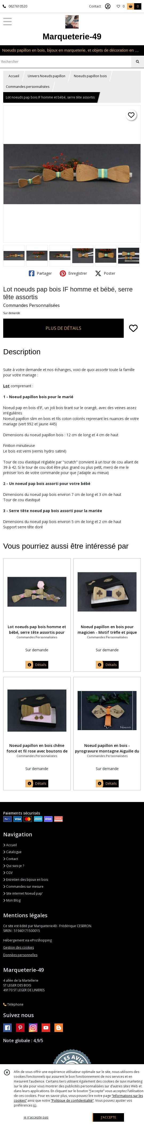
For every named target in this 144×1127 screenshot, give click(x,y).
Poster (105, 273)
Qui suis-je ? (13, 865)
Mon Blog (12, 900)
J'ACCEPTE (108, 1117)
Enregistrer (73, 273)
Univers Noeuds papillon (46, 76)
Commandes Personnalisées (31, 305)
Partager (40, 273)
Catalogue (12, 852)
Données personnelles (20, 955)
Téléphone (13, 1004)
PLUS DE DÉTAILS (63, 328)
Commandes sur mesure (23, 886)
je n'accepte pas (36, 1117)
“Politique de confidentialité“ (72, 1100)
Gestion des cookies (18, 947)
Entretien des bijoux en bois (25, 879)
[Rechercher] (137, 62)
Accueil (14, 76)
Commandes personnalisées (27, 86)
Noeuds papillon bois (90, 76)
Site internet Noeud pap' (23, 893)
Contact (95, 6)
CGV (8, 872)
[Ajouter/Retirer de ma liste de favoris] (133, 328)
